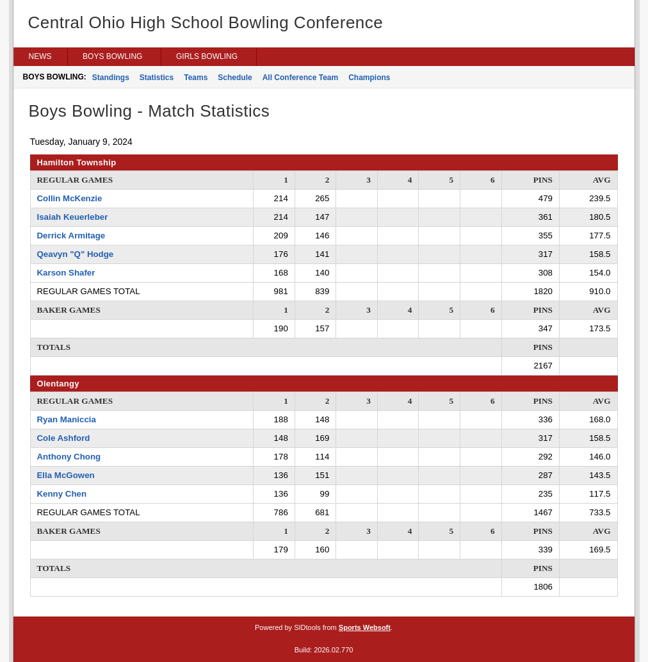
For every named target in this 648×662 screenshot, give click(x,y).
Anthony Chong (69, 456)
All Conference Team (300, 77)
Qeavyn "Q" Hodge (75, 254)
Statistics (157, 77)
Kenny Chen (62, 494)
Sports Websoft (365, 627)
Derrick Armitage (71, 235)
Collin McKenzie (69, 198)
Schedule (235, 77)
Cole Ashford (63, 438)
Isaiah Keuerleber (72, 217)
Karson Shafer (66, 272)
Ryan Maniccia (66, 419)
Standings (110, 77)
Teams (195, 77)
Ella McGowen (66, 475)
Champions (369, 77)
